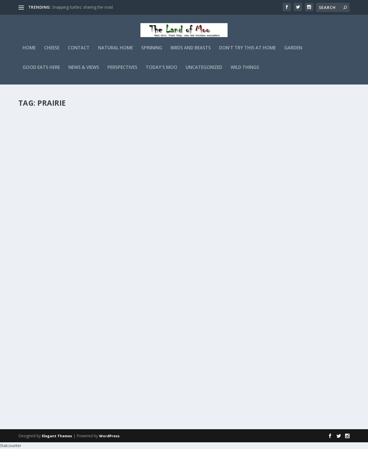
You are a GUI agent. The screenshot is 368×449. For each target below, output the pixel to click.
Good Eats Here (41, 71)
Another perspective (177, 356)
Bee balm (35, 196)
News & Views (83, 71)
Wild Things (245, 71)
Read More (38, 170)
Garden (293, 52)
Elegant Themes (57, 435)
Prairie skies (39, 119)
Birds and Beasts (191, 52)
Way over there (43, 273)
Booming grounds (174, 279)
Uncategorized (204, 71)
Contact (79, 52)
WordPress (109, 435)
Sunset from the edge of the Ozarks (196, 203)
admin (34, 128)
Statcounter (10, 445)
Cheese (51, 52)
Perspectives (122, 71)
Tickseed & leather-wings (182, 119)
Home (29, 52)
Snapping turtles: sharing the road (82, 7)
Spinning (151, 52)
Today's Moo (161, 71)
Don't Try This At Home (247, 52)
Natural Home (115, 52)
